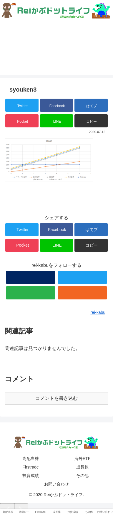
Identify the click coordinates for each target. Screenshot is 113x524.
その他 (82, 475)
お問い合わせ (56, 484)
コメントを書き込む (56, 398)
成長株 (82, 467)
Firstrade (30, 467)
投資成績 (30, 475)
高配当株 (30, 458)
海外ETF (82, 458)
